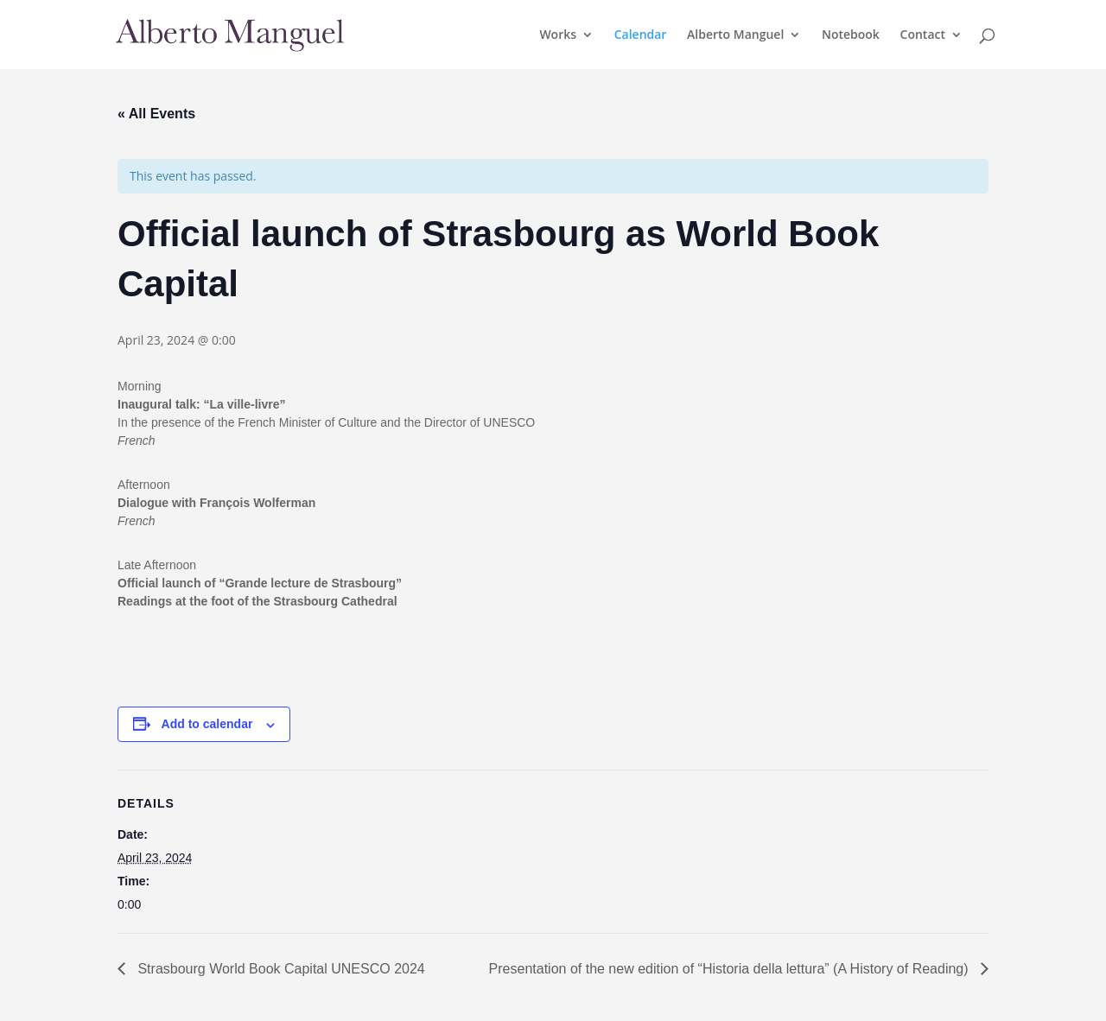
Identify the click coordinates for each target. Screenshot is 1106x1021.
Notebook (851, 35)
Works (557, 35)
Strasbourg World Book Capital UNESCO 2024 (279, 968)
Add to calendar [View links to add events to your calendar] (207, 724)
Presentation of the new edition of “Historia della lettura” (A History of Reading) (730, 968)
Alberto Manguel (735, 35)
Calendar (640, 35)
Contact (922, 35)
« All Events (156, 113)
